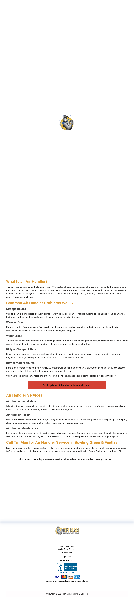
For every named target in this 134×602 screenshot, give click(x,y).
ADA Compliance (81, 581)
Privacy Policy (51, 581)
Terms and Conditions (66, 581)
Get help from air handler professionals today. (67, 385)
